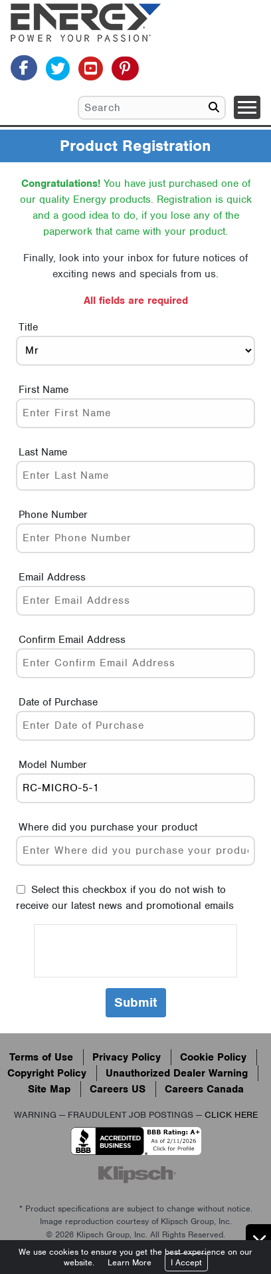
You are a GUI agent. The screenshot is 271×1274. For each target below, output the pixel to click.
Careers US (117, 1089)
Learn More (129, 1262)
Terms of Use (41, 1057)
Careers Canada (204, 1089)
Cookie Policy (213, 1057)
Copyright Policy (46, 1073)
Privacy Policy (126, 1057)
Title (28, 327)
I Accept (186, 1262)
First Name (43, 389)
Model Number (53, 764)
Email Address (52, 577)
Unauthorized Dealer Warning (177, 1073)
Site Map (49, 1089)
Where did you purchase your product (108, 827)
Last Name (43, 452)
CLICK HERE (231, 1114)
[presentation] (135, 951)
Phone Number (53, 514)
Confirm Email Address (72, 639)
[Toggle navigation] (247, 107)
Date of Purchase (58, 702)
